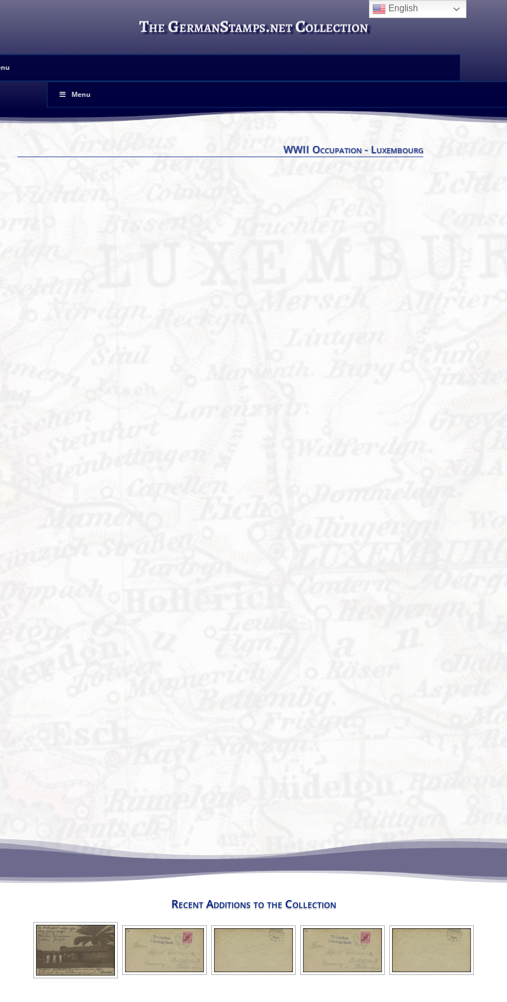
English (395, 9)
